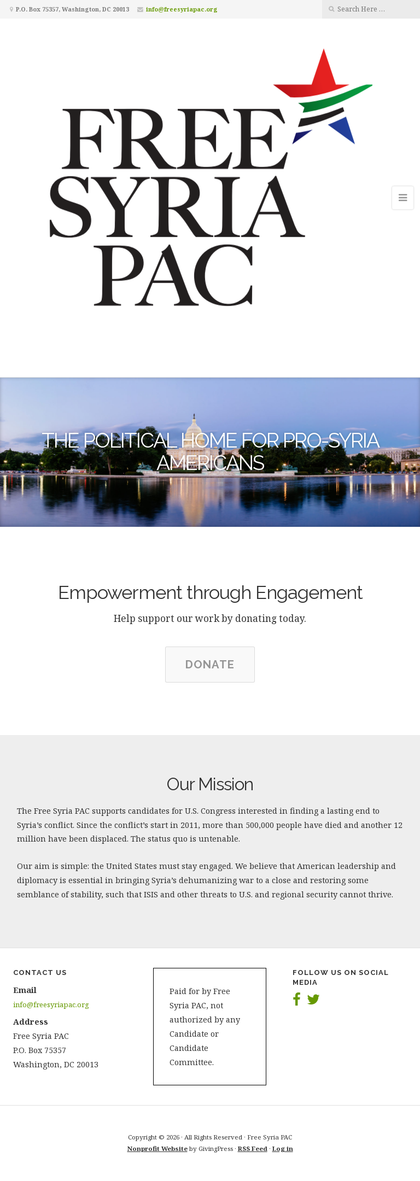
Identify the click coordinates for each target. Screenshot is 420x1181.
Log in (282, 1148)
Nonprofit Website (157, 1148)
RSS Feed (252, 1148)
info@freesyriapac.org (182, 9)
